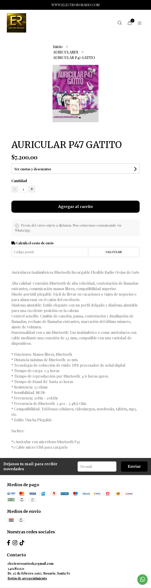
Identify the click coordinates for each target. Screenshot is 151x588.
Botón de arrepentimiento (27, 578)
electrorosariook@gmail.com (30, 563)
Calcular (114, 252)
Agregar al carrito (75, 206)
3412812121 (16, 568)
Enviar (134, 466)
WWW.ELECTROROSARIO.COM (75, 5)
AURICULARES (66, 52)
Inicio (58, 46)
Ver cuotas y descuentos (32, 169)
